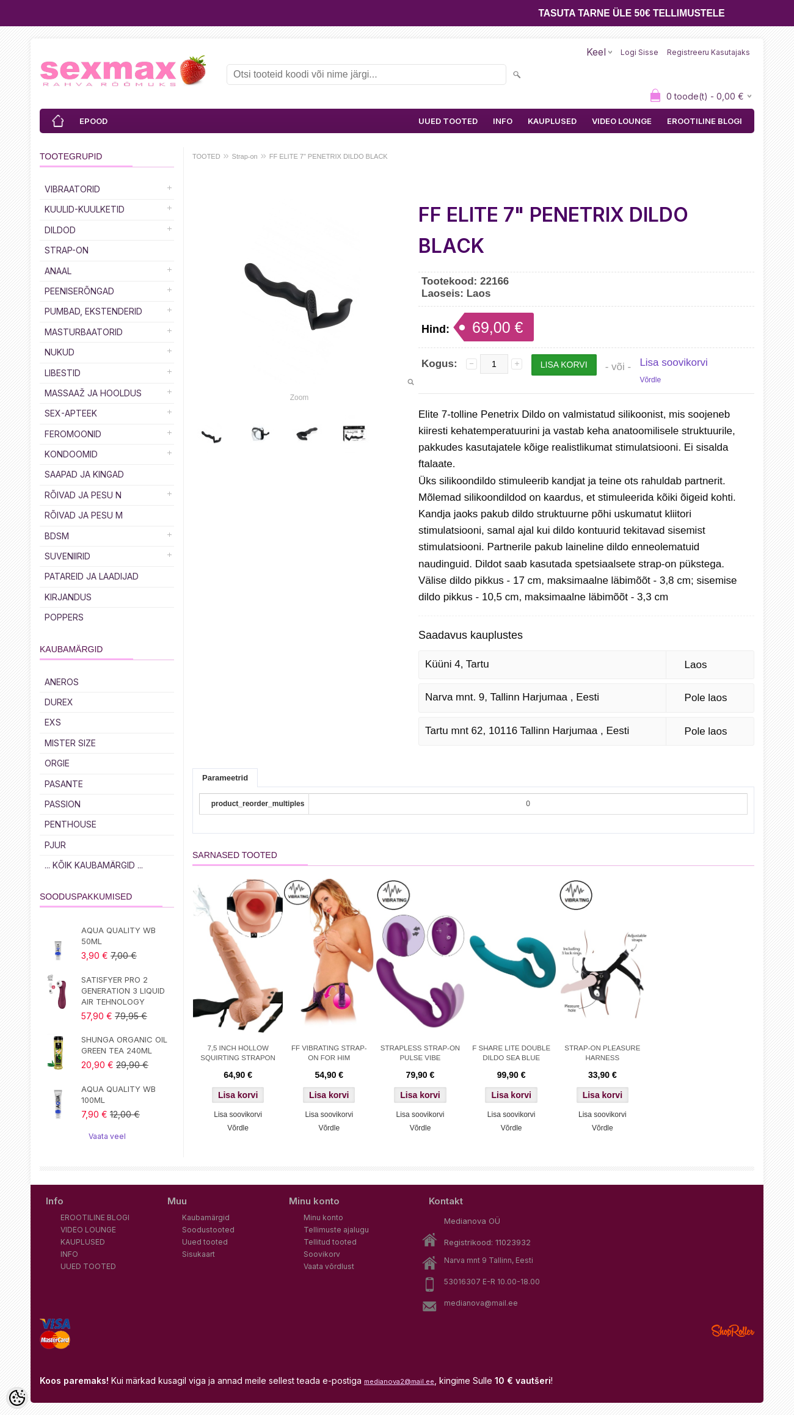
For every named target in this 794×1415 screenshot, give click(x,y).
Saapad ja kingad (84, 474)
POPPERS (64, 617)
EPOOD (93, 121)
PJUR (55, 845)
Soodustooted (208, 1229)
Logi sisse (639, 52)
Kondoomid (71, 454)
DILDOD (60, 230)
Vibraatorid (72, 189)
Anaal (58, 271)
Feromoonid (73, 434)
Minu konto (323, 1217)
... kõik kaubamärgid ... (94, 865)
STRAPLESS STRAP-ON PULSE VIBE (420, 1052)
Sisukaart (198, 1254)
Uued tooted (205, 1241)
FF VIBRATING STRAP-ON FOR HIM (329, 1052)
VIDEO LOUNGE (622, 121)
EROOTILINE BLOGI (704, 121)
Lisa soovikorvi (673, 362)
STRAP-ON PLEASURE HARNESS (602, 1052)
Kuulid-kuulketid (85, 209)
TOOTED (206, 156)
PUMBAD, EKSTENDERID (93, 311)
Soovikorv (322, 1254)
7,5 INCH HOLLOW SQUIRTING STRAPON (237, 1052)
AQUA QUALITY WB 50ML (118, 935)
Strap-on (67, 250)
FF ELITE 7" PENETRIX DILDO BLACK (328, 156)
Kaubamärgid (206, 1217)
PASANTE (64, 784)
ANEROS (62, 682)
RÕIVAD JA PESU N (83, 495)
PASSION (63, 804)
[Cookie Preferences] (17, 1398)
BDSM (57, 536)
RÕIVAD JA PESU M (84, 515)
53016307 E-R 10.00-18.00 (492, 1281)
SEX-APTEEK (71, 413)
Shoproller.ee (733, 1331)
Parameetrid (225, 777)
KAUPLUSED (552, 121)
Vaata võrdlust (329, 1266)
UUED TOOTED (448, 121)
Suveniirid (67, 556)
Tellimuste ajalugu (336, 1229)
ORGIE (57, 763)
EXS (53, 722)
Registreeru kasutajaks (708, 52)
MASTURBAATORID (84, 332)
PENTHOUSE (71, 824)
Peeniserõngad (79, 291)
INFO (502, 121)
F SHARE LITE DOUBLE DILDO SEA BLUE (511, 1052)
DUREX (59, 702)
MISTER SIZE (70, 743)
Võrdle (650, 380)
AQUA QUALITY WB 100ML (118, 1094)
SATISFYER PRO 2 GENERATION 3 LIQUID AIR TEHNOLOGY (123, 990)
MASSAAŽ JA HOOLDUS (93, 393)
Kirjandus (68, 597)
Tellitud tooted (330, 1241)
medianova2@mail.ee (399, 1381)
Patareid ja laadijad (92, 576)
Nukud (60, 352)
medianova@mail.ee (481, 1303)
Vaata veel (107, 1136)
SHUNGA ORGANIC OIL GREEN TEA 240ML (124, 1045)
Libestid (63, 373)
